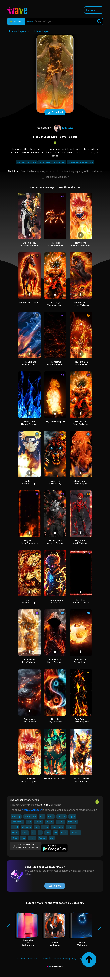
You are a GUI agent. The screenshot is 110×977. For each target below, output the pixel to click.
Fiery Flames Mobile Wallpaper (81, 720)
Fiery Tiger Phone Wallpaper (29, 601)
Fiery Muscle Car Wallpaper (29, 720)
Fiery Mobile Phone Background (29, 541)
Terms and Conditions (50, 958)
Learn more (55, 885)
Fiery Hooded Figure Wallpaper (55, 660)
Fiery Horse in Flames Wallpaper (80, 303)
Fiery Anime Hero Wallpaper (29, 660)
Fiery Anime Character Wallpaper (80, 244)
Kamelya (63, 127)
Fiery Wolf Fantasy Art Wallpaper (80, 780)
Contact (21, 958)
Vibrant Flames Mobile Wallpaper (81, 482)
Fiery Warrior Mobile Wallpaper (81, 541)
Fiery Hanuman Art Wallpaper (81, 363)
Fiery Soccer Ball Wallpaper (80, 660)
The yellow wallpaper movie (80, 162)
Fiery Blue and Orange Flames (29, 363)
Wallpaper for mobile (26, 162)
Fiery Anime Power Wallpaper (81, 422)
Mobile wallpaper (39, 31)
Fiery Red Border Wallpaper (81, 601)
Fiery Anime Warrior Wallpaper (29, 780)
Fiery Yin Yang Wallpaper (55, 720)
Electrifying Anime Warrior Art (55, 601)
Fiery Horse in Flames (29, 302)
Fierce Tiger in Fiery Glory (55, 482)
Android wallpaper (32, 809)
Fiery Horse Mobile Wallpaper (55, 244)
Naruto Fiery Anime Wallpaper (29, 482)
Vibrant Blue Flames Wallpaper (29, 422)
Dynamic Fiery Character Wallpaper (29, 244)
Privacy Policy (70, 958)
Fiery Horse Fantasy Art (55, 778)
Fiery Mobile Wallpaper (55, 421)
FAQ (81, 958)
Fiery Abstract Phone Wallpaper (55, 363)
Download (55, 112)
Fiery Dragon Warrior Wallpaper (55, 303)
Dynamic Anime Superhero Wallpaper (55, 541)
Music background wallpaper (52, 162)
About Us (32, 958)
